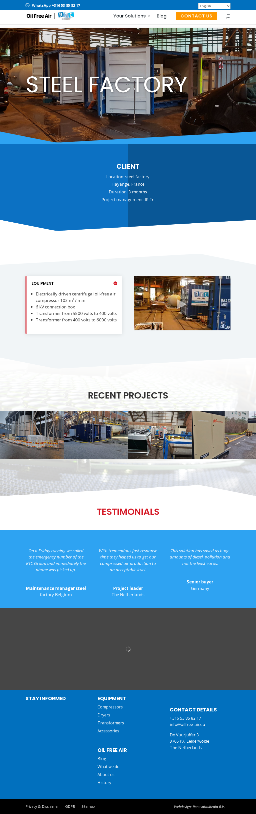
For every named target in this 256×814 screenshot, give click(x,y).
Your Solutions (130, 16)
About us (106, 774)
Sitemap (88, 806)
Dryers (104, 715)
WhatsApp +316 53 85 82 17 (56, 5)
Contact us (196, 16)
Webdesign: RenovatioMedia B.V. (199, 806)
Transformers (111, 723)
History (104, 782)
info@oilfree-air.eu (187, 724)
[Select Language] (214, 6)
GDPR (70, 806)
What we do (109, 766)
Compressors (110, 707)
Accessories (108, 731)
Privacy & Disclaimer (42, 806)
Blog (161, 16)
